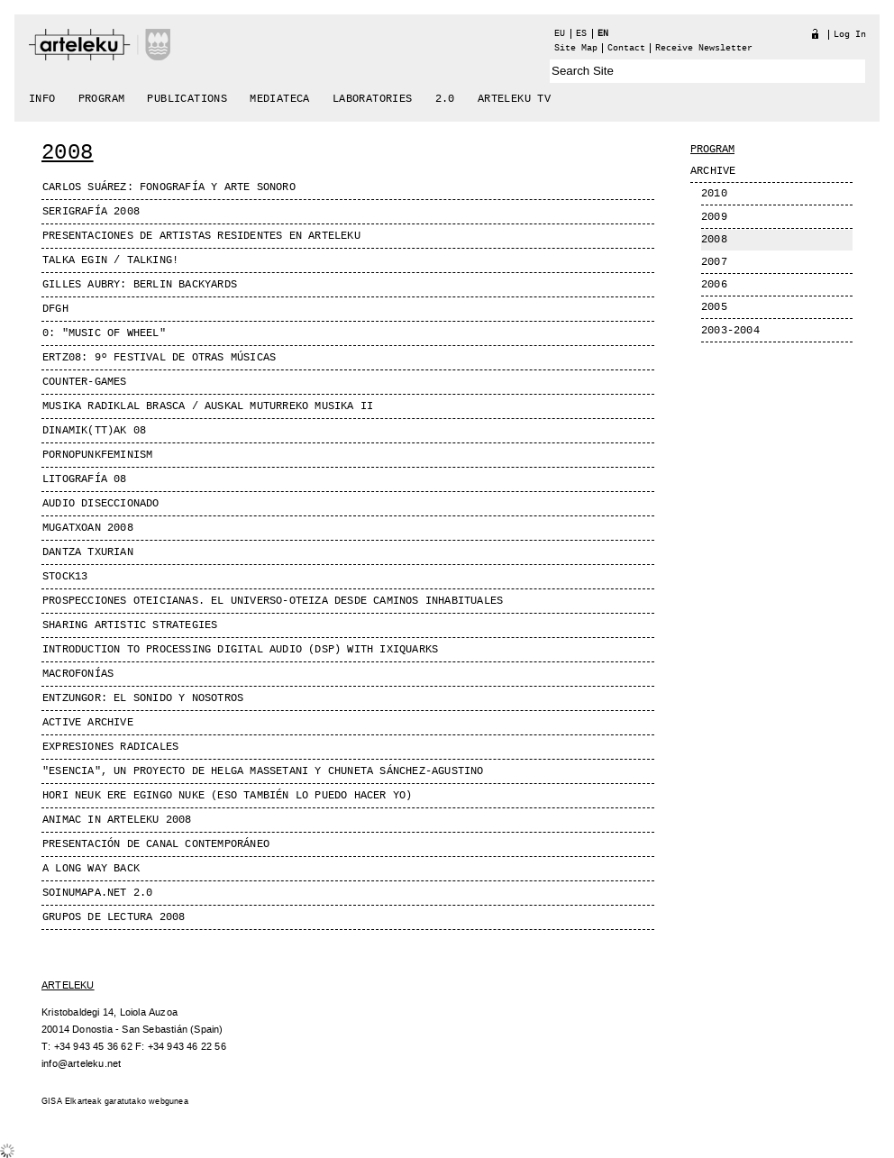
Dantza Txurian (87, 552)
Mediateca (280, 99)
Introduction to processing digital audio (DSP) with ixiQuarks (240, 649)
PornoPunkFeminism (97, 455)
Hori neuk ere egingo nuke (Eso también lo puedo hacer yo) (227, 795)
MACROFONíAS (78, 674)
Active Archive (87, 722)
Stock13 (64, 576)
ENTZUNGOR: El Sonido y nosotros (142, 698)
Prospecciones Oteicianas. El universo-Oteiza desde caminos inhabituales (272, 601)
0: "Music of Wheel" (104, 333)
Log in (850, 35)
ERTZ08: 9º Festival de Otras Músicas (159, 357)
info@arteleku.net (81, 1064)
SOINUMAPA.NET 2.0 (97, 893)
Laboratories (373, 99)
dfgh (55, 309)
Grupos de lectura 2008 (113, 917)
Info (42, 99)
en (603, 34)
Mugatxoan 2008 (87, 528)
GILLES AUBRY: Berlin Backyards (139, 284)
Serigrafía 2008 (91, 211)
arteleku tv (514, 99)
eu (559, 34)
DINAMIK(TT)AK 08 (94, 430)
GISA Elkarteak (71, 1102)
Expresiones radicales (110, 747)
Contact (626, 48)
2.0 (445, 99)
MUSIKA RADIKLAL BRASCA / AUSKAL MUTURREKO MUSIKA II (207, 406)
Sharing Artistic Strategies (129, 625)
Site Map (576, 48)
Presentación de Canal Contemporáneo (155, 844)
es (581, 34)
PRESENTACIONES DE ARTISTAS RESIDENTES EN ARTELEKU (201, 236)
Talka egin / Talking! (110, 260)
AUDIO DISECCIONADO (101, 503)
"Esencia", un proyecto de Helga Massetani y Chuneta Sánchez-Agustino (263, 771)
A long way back (91, 868)
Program (101, 99)
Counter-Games (84, 382)
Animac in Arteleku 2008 (117, 820)
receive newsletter (704, 48)
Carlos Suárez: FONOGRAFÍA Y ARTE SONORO (169, 187)
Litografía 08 (84, 479)
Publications (187, 99)
